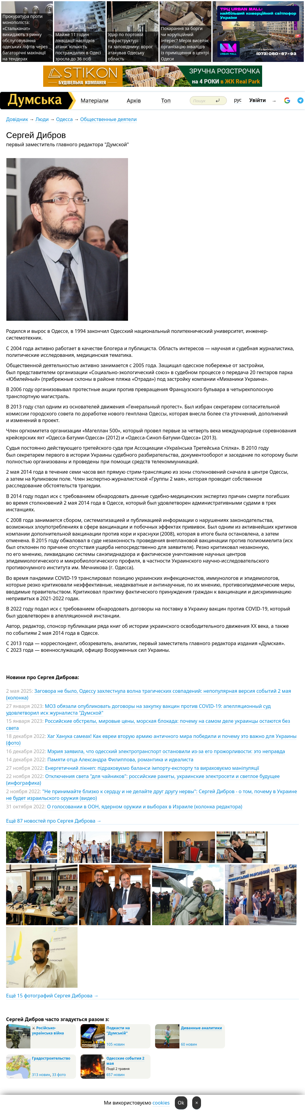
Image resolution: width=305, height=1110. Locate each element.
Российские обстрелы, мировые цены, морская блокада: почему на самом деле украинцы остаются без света (148, 724)
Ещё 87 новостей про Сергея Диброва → (54, 820)
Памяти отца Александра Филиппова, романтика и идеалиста (120, 759)
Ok (181, 1102)
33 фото (59, 1074)
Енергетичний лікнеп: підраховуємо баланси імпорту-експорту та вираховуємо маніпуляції (152, 768)
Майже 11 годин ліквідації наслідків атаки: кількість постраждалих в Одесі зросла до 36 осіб (78, 47)
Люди (42, 119)
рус (238, 99)
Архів (134, 100)
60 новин (189, 1044)
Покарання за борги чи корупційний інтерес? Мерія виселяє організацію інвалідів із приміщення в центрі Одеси (185, 43)
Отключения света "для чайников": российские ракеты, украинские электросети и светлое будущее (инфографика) (143, 779)
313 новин (41, 1074)
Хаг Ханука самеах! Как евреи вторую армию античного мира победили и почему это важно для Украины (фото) (151, 739)
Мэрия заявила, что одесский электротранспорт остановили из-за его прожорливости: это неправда (166, 751)
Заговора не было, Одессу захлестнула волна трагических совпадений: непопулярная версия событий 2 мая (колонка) (148, 694)
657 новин (115, 1074)
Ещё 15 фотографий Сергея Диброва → (52, 995)
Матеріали (95, 100)
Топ (166, 100)
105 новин (115, 1044)
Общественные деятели (108, 119)
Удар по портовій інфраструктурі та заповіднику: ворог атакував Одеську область (130, 47)
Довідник (17, 119)
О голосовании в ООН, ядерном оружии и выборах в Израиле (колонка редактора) (144, 806)
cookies (161, 1102)
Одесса (64, 119)
